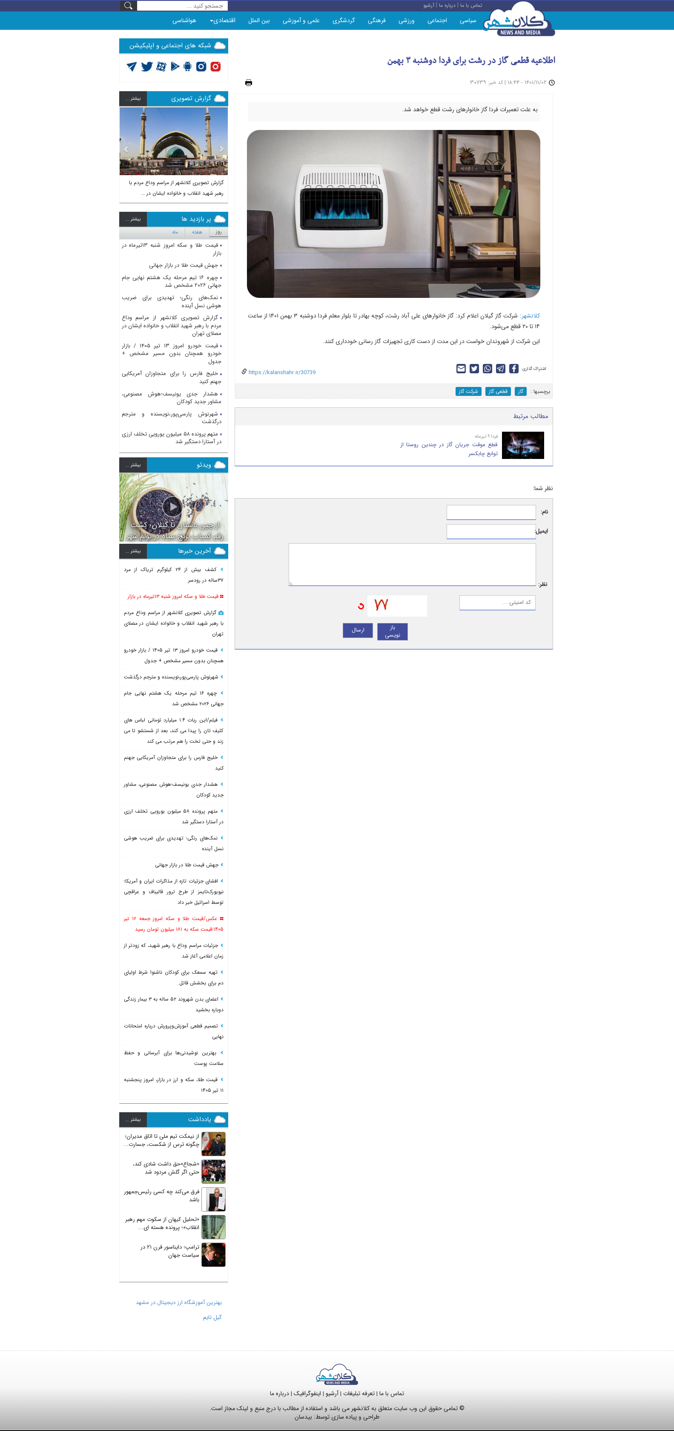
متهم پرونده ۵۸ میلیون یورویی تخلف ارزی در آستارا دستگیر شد (171, 438)
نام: (544, 512)
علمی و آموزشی (301, 20)
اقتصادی (222, 20)
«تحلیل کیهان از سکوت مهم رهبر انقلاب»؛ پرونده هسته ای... (162, 1223)
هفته (197, 232)
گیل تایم (212, 1317)
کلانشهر (531, 315)
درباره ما (279, 1393)
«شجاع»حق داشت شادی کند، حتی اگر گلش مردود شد (166, 1168)
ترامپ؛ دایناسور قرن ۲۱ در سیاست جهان (170, 1251)
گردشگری (344, 20)
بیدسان (303, 1417)
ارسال (358, 630)
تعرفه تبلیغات (359, 1393)
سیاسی (468, 20)
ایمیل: (542, 532)
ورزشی (407, 20)
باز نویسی (392, 631)
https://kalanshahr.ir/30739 (281, 372)
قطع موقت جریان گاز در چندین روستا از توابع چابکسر (449, 449)
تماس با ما (391, 1393)
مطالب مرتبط (530, 416)
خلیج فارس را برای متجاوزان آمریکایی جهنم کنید (171, 377)
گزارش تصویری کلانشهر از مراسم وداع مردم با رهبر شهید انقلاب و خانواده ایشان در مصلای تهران (171, 325)
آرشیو (332, 1393)
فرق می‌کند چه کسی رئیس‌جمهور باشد (161, 1195)
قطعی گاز (498, 391)
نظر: (542, 585)
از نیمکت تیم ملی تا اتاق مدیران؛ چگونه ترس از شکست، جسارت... (161, 1140)
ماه (175, 232)
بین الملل (259, 20)
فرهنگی (377, 20)
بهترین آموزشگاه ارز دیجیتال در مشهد (179, 1302)
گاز (520, 391)
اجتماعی (437, 20)
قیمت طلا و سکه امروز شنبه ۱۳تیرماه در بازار (171, 249)
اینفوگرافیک (307, 1393)
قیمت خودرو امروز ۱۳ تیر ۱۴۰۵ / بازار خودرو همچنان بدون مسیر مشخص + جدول (171, 353)
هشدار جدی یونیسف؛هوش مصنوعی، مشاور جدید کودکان (171, 398)
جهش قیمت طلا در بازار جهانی (185, 265)
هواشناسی (184, 20)
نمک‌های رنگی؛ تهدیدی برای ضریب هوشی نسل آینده (171, 301)
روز (219, 232)
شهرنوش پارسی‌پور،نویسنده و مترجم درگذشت (171, 418)
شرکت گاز (468, 391)
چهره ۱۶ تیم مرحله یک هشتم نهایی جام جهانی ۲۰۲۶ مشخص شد (171, 281)
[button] (126, 152)
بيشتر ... (133, 98)
